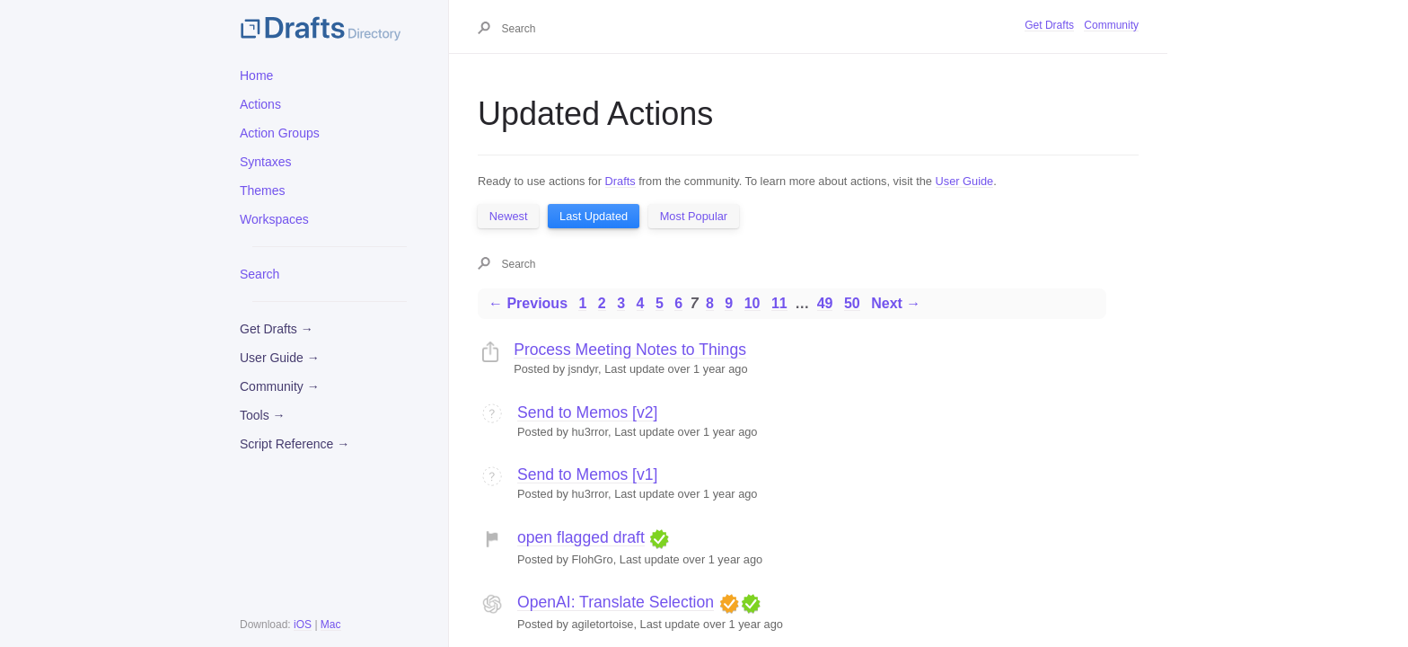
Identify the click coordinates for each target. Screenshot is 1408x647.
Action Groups (280, 133)
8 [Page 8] (710, 303)
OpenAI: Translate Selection (615, 602)
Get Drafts (1049, 25)
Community (1111, 25)
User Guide (965, 181)
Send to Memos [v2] (587, 412)
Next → (895, 303)
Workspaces (274, 219)
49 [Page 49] (825, 303)
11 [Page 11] (779, 303)
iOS (303, 624)
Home (256, 75)
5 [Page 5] (660, 303)
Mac (331, 624)
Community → (280, 386)
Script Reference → (294, 444)
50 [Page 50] (852, 303)
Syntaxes (266, 162)
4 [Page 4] (641, 303)
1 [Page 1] (582, 303)
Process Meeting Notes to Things (630, 350)
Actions (260, 104)
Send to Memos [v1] (587, 474)
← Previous (528, 303)
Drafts (620, 181)
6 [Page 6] (678, 303)
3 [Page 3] (621, 303)
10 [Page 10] (752, 303)
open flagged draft (581, 537)
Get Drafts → (276, 329)
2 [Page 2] (602, 303)
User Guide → (280, 357)
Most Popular (693, 216)
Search (259, 274)
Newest (508, 216)
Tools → (263, 415)
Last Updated (593, 216)
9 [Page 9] (729, 303)
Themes (263, 190)
